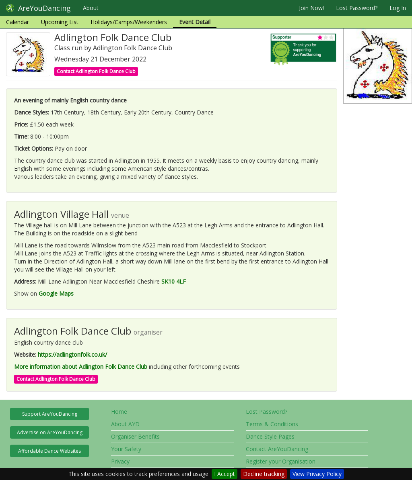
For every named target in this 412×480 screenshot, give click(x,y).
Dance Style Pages (270, 436)
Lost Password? (356, 8)
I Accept (224, 474)
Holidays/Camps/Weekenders (129, 22)
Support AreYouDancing (49, 414)
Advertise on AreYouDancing (49, 432)
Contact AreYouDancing (277, 449)
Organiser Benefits (135, 436)
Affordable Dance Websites (49, 450)
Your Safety (126, 449)
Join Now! (311, 8)
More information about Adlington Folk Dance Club (80, 366)
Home (119, 411)
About (91, 8)
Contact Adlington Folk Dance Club (96, 71)
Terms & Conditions (272, 424)
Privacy (120, 461)
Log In (397, 8)
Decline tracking (263, 474)
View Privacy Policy (317, 474)
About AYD (125, 424)
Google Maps (56, 293)
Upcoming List (59, 22)
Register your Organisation (280, 461)
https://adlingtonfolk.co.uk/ (72, 354)
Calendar (17, 22)
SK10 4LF (173, 281)
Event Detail (194, 22)
